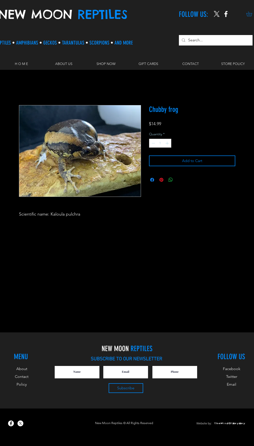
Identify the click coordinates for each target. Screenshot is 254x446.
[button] (106, 64)
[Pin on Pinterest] (161, 180)
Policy (22, 384)
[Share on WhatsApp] (171, 180)
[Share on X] (180, 180)
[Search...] (215, 40)
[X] (217, 14)
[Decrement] (153, 143)
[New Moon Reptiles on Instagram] (226, 14)
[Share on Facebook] (152, 180)
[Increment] (168, 143)
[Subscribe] (126, 388)
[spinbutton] (160, 143)
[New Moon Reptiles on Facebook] (11, 423)
